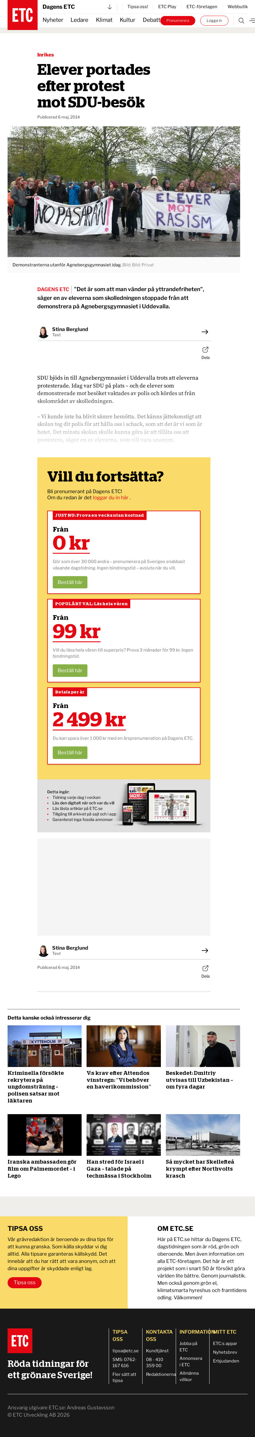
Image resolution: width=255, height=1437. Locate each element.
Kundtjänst (157, 1350)
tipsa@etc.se (125, 1350)
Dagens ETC (77, 6)
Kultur (127, 20)
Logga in (214, 20)
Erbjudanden (226, 1361)
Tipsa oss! (137, 6)
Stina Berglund (70, 329)
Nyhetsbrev (225, 1352)
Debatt (151, 20)
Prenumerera (177, 20)
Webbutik (238, 6)
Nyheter (53, 20)
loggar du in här (111, 497)
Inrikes (45, 55)
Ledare (79, 20)
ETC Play (167, 6)
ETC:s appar (225, 1343)
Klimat (104, 20)
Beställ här (70, 582)
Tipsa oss (25, 1282)
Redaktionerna (161, 1374)
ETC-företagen (202, 6)
